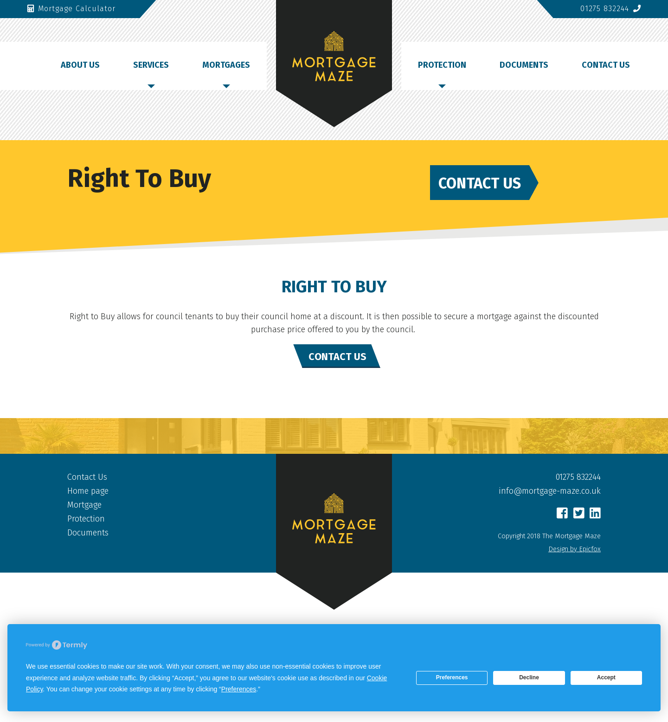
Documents (524, 65)
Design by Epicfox (574, 549)
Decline (529, 677)
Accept (606, 677)
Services (151, 65)
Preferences (452, 677)
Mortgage (84, 505)
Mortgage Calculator (71, 8)
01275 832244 (610, 8)
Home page (88, 491)
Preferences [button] (238, 689)
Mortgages (226, 65)
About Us (80, 65)
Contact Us (606, 65)
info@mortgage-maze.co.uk (550, 491)
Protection (442, 65)
